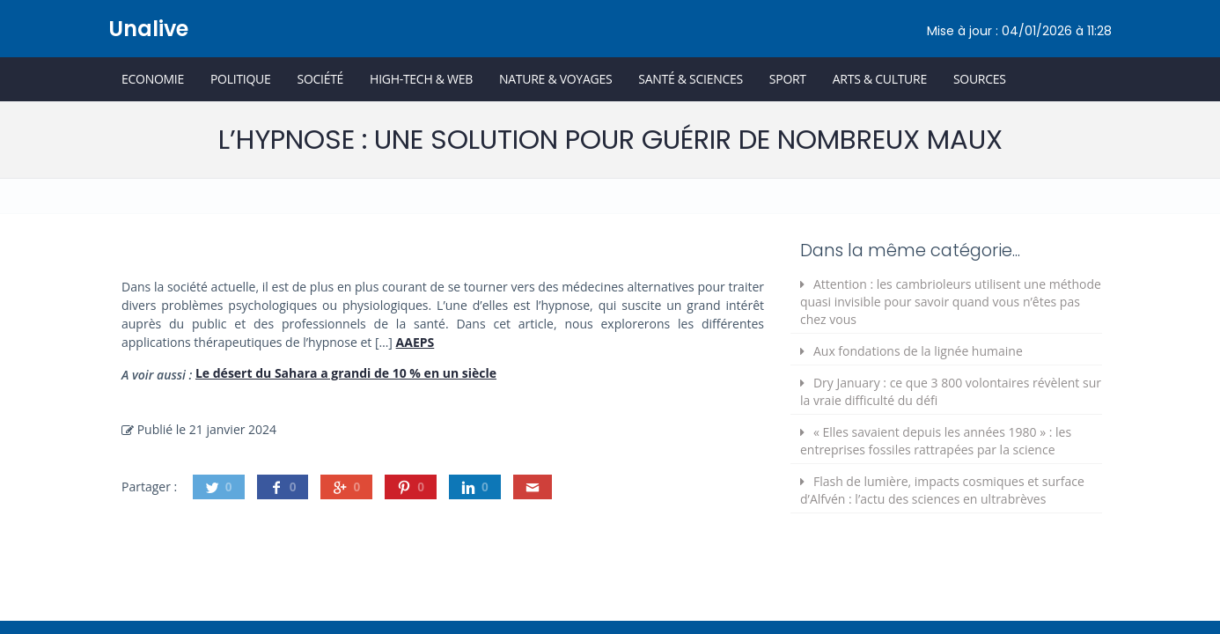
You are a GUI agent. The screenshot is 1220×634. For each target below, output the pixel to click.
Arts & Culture (880, 78)
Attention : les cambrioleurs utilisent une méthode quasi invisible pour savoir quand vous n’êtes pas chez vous (950, 302)
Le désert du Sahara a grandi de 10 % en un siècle (345, 373)
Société (320, 78)
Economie (152, 78)
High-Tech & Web (421, 78)
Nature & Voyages (555, 78)
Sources (979, 78)
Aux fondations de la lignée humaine (918, 351)
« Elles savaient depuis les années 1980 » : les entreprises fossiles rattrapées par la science (935, 441)
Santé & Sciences (690, 78)
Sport (787, 78)
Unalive (148, 28)
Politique (240, 78)
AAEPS (415, 342)
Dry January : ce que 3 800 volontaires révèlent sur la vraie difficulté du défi (950, 391)
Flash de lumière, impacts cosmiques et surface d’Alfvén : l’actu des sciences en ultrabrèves (942, 490)
